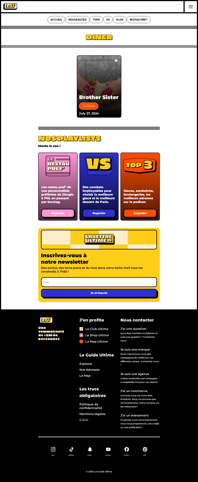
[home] (10, 6)
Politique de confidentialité (90, 406)
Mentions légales (92, 414)
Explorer (85, 364)
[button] (190, 6)
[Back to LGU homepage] (45, 320)
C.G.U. (84, 420)
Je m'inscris (99, 293)
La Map (85, 375)
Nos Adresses (89, 369)
